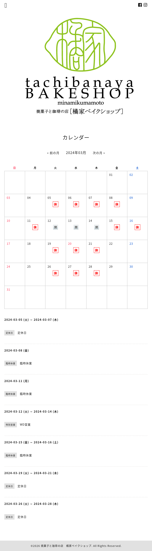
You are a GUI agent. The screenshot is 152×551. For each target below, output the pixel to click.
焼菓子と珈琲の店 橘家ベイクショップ (66, 546)
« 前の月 (53, 153)
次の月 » (99, 153)
